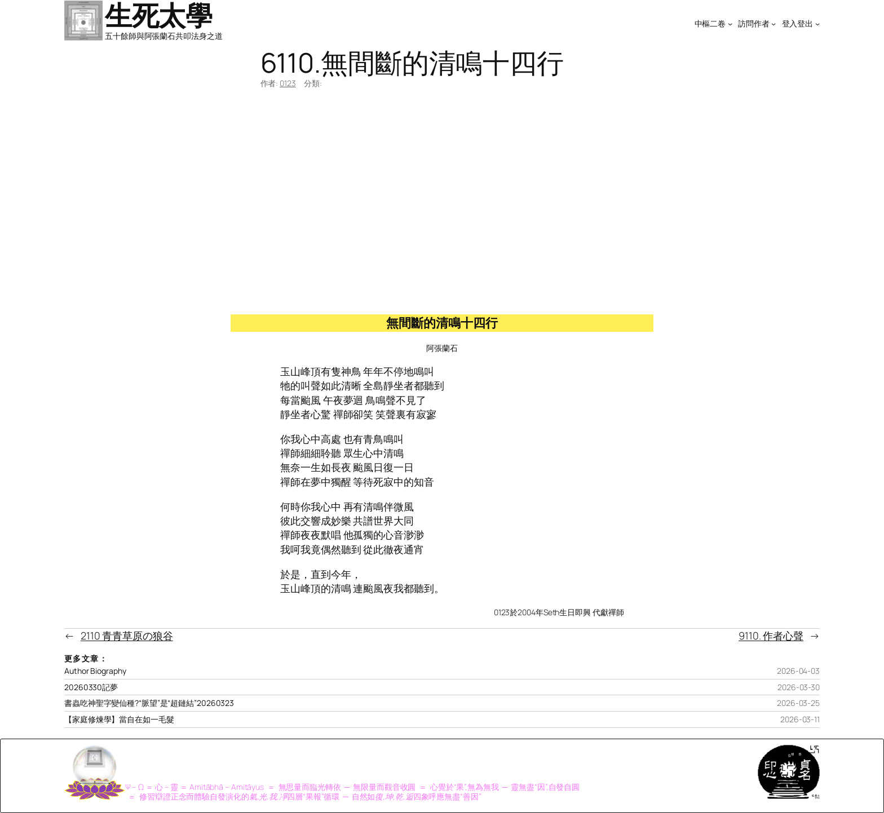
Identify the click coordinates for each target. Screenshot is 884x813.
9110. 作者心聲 (771, 635)
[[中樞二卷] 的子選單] (730, 23)
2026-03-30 (798, 687)
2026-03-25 (798, 703)
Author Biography (95, 671)
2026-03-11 (800, 719)
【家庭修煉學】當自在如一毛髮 (119, 719)
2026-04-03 (798, 670)
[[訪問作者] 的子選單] (773, 23)
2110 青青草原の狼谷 (127, 635)
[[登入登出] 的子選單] (817, 23)
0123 (288, 83)
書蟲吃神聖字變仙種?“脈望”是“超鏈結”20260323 (149, 703)
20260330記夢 (91, 687)
